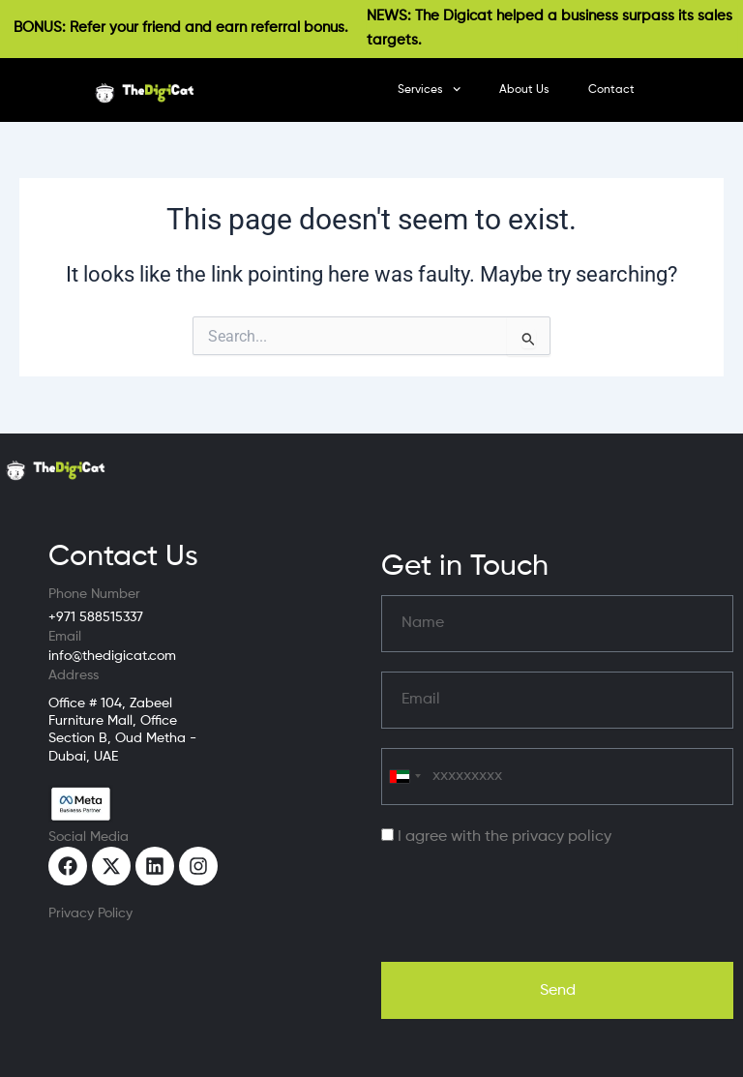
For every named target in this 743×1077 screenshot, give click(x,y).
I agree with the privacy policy (504, 837)
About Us (524, 90)
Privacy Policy (90, 913)
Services (429, 89)
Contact (611, 90)
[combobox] (404, 776)
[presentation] (528, 904)
